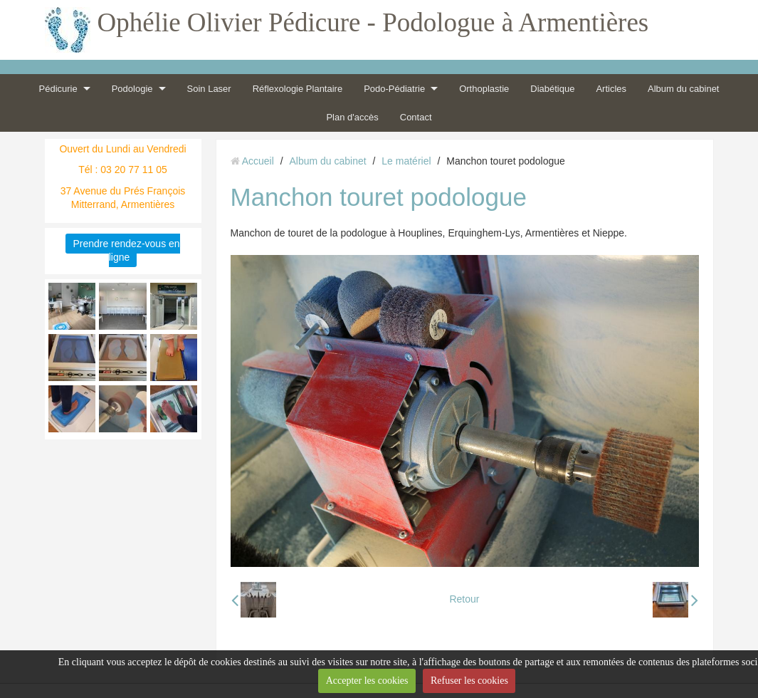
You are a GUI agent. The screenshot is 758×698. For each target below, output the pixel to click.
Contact (416, 117)
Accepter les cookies (367, 680)
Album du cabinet (683, 88)
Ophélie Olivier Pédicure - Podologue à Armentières (373, 22)
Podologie (132, 88)
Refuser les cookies (469, 680)
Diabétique (552, 88)
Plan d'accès (352, 117)
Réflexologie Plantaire (297, 88)
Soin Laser (209, 88)
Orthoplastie (484, 88)
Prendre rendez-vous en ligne (126, 251)
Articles (611, 88)
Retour (464, 599)
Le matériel (406, 161)
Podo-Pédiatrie (394, 88)
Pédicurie (58, 88)
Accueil (258, 161)
